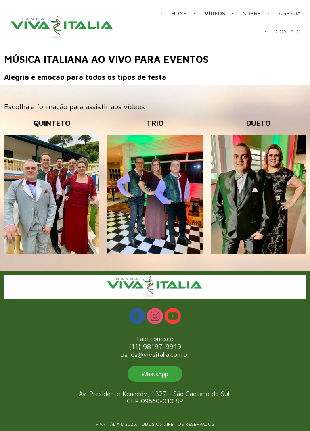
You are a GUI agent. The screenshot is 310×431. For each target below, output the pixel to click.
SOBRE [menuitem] (252, 13)
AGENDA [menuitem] (290, 13)
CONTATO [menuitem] (288, 31)
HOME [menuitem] (179, 13)
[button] (155, 374)
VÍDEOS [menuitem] (215, 13)
